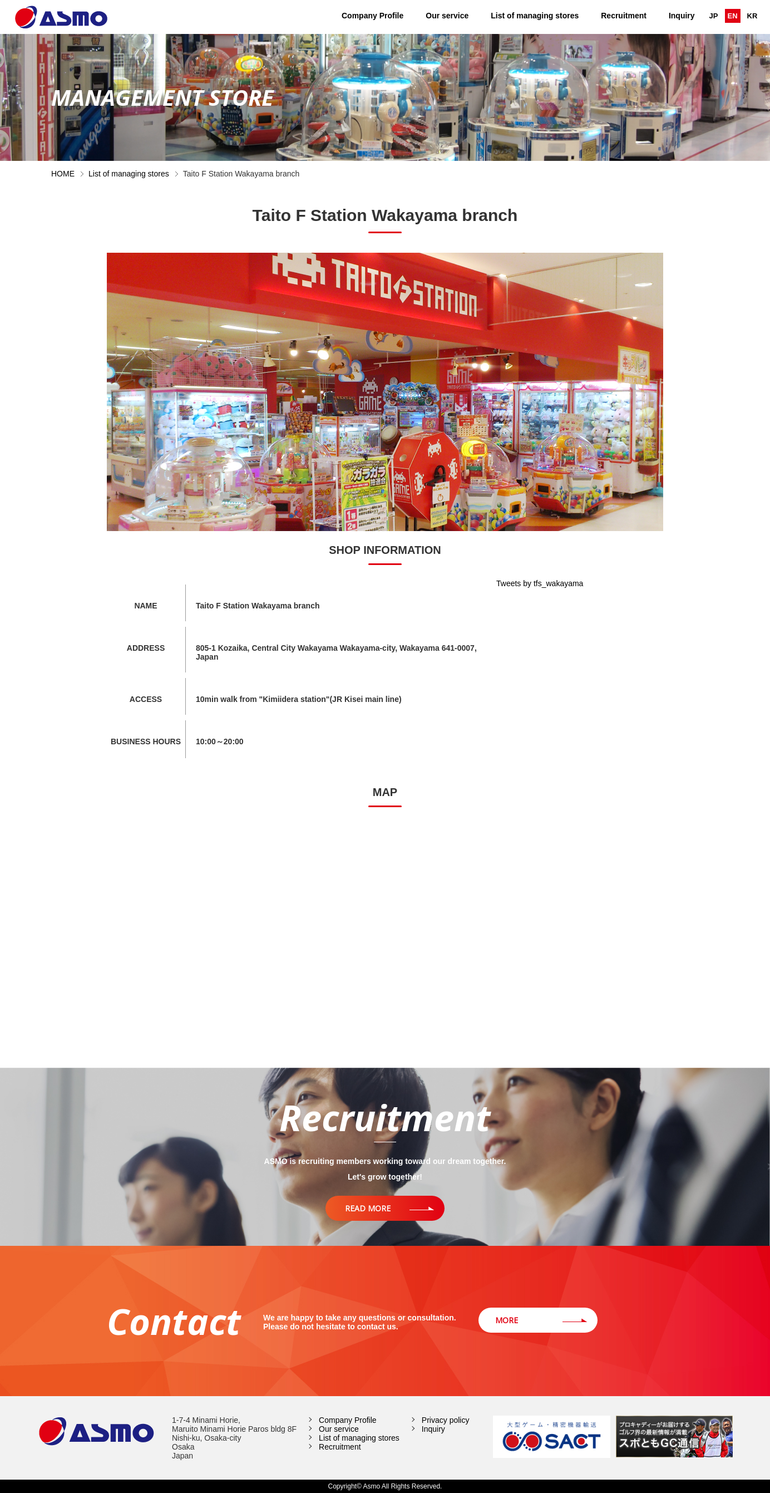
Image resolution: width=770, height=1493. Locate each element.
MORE (506, 1320)
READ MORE (368, 1208)
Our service (447, 15)
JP (713, 16)
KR (752, 16)
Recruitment (623, 15)
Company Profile (372, 15)
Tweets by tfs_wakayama (539, 583)
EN (733, 16)
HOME (63, 173)
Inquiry (682, 15)
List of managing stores (535, 15)
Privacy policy (446, 1420)
